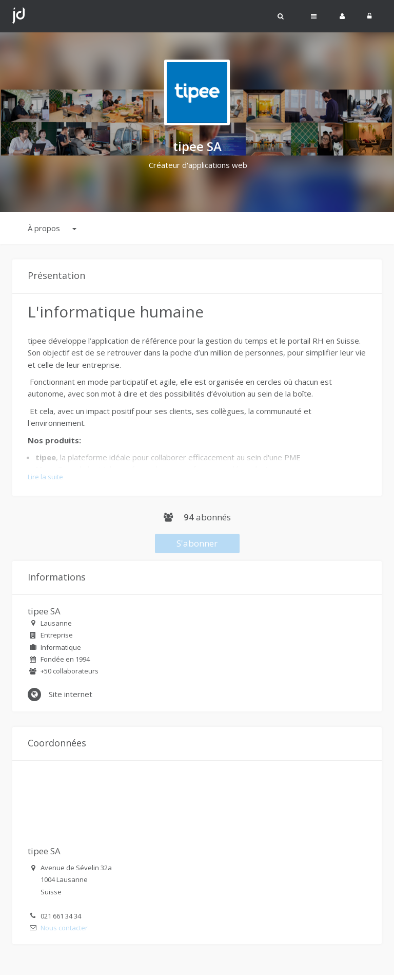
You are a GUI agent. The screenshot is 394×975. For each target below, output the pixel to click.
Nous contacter (64, 927)
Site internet (60, 694)
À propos (52, 228)
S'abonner (197, 543)
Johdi (18, 15)
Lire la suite (45, 476)
